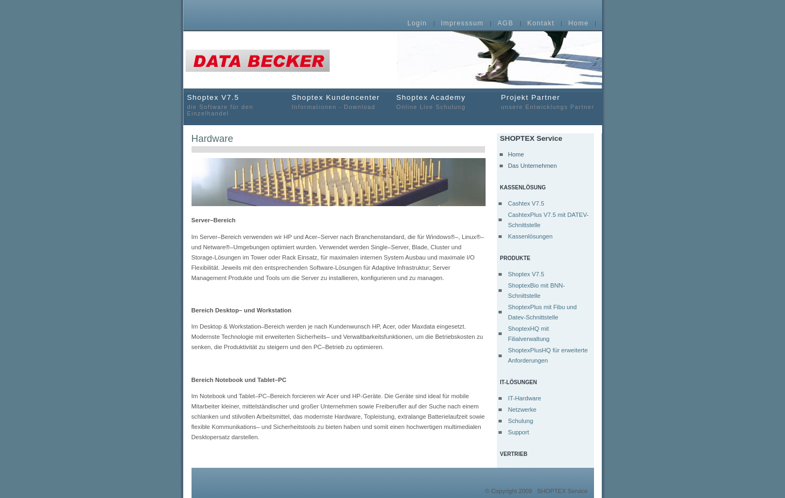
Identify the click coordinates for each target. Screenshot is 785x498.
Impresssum (462, 23)
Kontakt (540, 23)
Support (518, 432)
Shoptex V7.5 (526, 274)
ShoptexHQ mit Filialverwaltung (528, 333)
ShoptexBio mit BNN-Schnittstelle (536, 290)
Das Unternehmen (532, 165)
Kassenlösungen (530, 236)
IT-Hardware (524, 398)
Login (417, 23)
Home (578, 23)
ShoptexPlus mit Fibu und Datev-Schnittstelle (542, 312)
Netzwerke (522, 409)
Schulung (520, 421)
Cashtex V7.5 (526, 203)
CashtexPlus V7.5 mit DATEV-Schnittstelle (548, 220)
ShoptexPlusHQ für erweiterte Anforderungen (548, 355)
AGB (505, 23)
